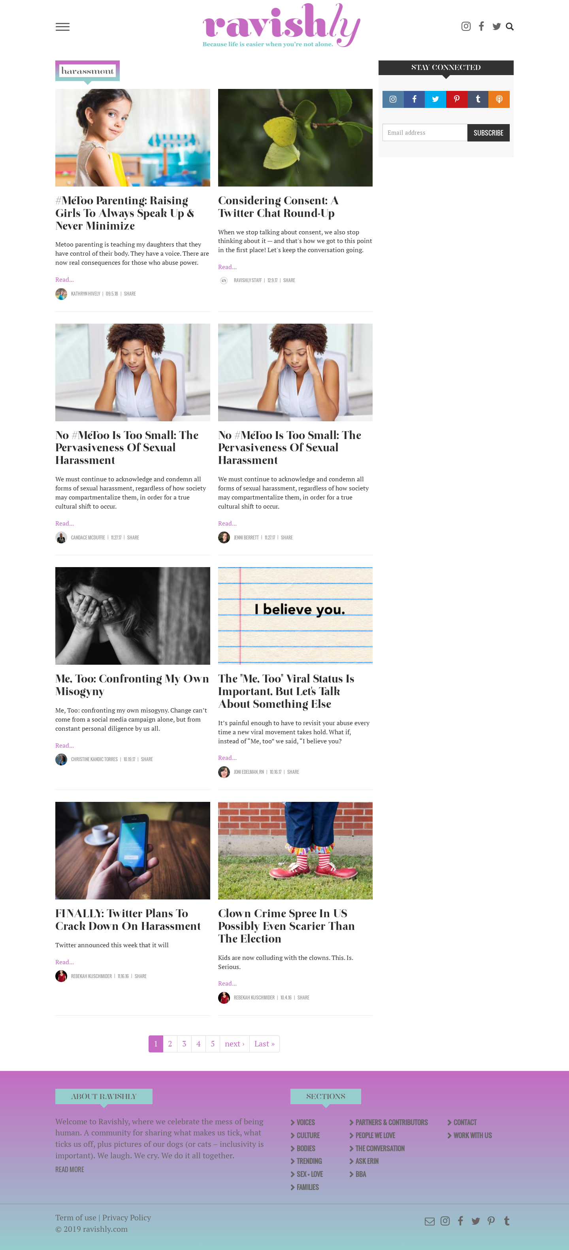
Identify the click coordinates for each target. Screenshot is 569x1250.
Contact (465, 1122)
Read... (64, 279)
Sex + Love (310, 1174)
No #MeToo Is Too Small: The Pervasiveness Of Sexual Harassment (126, 448)
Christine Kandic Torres (94, 759)
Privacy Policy (126, 1217)
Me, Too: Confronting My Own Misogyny (132, 685)
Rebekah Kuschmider (91, 976)
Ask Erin (367, 1161)
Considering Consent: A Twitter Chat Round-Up (278, 207)
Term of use (75, 1217)
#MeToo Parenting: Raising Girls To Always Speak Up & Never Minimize (124, 213)
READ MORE (69, 1169)
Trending (309, 1161)
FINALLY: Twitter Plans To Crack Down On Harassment (128, 920)
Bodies (306, 1148)
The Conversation (380, 1148)
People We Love (375, 1135)
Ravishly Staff (248, 280)
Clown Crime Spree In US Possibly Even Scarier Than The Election (286, 926)
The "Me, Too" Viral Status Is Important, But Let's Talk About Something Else (286, 691)
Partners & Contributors (392, 1122)
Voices (306, 1122)
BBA (361, 1174)
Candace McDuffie (88, 537)
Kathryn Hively (85, 293)
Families (308, 1187)
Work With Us (473, 1135)
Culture (308, 1135)
